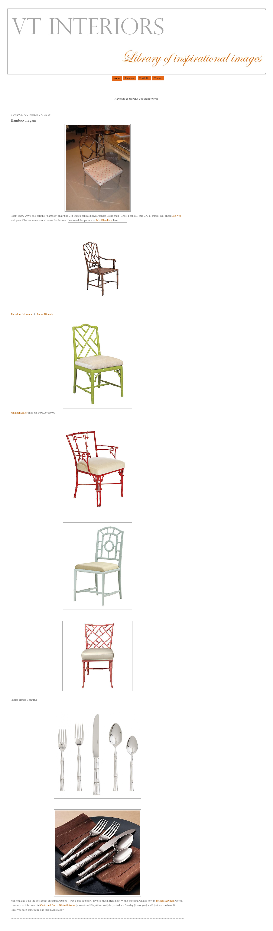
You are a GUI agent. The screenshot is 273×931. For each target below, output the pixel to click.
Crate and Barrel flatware (58, 905)
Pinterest (130, 78)
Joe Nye (176, 215)
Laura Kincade (45, 314)
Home (116, 78)
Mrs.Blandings (104, 220)
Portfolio (144, 78)
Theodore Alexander (22, 314)
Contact (158, 78)
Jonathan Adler (71, 367)
